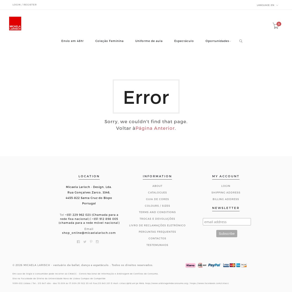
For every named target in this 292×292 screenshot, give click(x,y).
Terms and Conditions (157, 212)
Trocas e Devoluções (157, 218)
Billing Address (226, 199)
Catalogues (157, 192)
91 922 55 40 (85, 283)
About (157, 185)
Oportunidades (217, 40)
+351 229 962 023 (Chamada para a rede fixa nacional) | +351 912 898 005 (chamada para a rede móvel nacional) (89, 218)
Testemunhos (157, 244)
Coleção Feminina (109, 40)
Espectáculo (184, 40)
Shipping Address (225, 192)
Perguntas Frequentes (157, 231)
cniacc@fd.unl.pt (129, 283)
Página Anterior (155, 128)
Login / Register (25, 4)
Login (225, 185)
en (267, 5)
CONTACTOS (157, 238)
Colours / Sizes (157, 205)
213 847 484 (44, 283)
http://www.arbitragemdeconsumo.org (166, 283)
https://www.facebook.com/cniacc (209, 283)
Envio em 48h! (72, 40)
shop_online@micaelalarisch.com (89, 232)
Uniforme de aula (149, 40)
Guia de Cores (157, 199)
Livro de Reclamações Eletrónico (157, 225)
